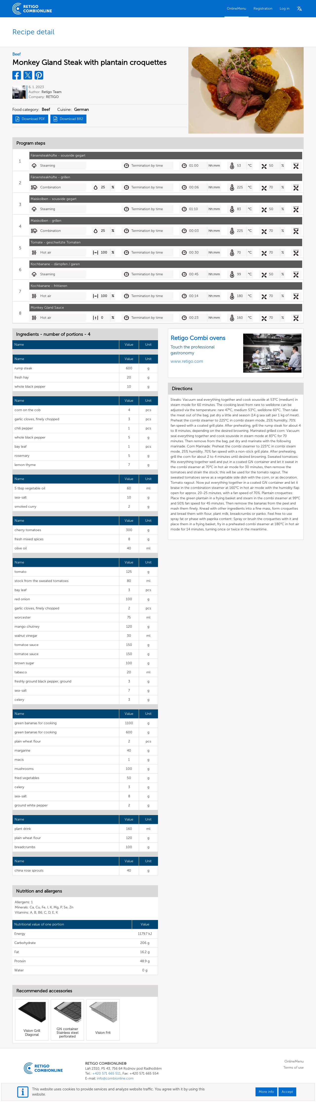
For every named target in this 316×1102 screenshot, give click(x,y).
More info (266, 1092)
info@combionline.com (115, 1078)
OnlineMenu (236, 8)
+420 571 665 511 (106, 1073)
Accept (287, 1092)
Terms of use (293, 1067)
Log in (284, 8)
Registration (263, 8)
